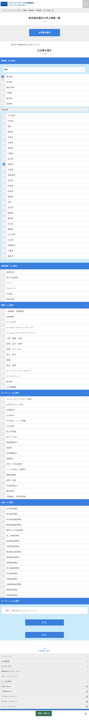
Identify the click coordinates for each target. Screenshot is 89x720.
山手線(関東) (12, 509)
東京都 (31, 10)
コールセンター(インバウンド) (19, 327)
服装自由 (10, 491)
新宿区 (11, 132)
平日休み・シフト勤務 (16, 421)
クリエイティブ (13, 376)
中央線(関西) (12, 573)
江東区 (11, 153)
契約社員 (10, 299)
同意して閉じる (44, 713)
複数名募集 (11, 475)
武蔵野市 (11, 245)
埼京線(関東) (12, 514)
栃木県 (9, 98)
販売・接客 (11, 365)
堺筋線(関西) (12, 563)
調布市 (11, 256)
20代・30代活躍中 (14, 464)
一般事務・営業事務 (15, 311)
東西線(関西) (12, 590)
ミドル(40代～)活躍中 (16, 469)
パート (9, 283)
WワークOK (11, 437)
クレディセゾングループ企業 (19, 399)
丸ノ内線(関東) (12, 536)
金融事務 (10, 317)
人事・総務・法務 (14, 338)
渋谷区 (11, 137)
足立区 (11, 224)
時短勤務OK (11, 442)
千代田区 (11, 115)
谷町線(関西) (12, 579)
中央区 (11, 121)
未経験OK (10, 410)
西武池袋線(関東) (13, 525)
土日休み (10, 415)
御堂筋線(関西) (12, 557)
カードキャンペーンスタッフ (19, 371)
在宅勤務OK (11, 453)
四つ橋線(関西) (12, 568)
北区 (10, 202)
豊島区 (11, 197)
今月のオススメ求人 (15, 404)
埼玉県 (9, 82)
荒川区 (11, 207)
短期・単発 (11, 480)
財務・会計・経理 (14, 344)
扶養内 (9, 448)
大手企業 (10, 426)
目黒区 (38, 10)
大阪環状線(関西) (13, 584)
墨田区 (11, 148)
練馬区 (11, 218)
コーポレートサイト (8, 696)
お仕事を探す (44, 32)
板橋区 (11, 213)
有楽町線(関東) (12, 541)
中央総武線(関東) (13, 519)
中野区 (11, 186)
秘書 (8, 360)
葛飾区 (11, 229)
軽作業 (9, 382)
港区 (10, 126)
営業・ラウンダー (14, 349)
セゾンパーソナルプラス (12, 10)
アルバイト (11, 288)
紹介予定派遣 (12, 277)
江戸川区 (11, 234)
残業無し (10, 459)
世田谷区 (11, 175)
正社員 (9, 294)
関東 (25, 10)
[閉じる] (85, 714)
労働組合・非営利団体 (16, 496)
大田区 (11, 170)
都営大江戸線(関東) (14, 530)
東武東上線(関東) (13, 552)
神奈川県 (10, 87)
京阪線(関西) (12, 595)
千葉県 (9, 93)
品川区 (11, 159)
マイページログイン (8, 706)
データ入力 (11, 322)
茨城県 (9, 104)
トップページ (6, 656)
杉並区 (11, 191)
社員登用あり (12, 486)
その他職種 (11, 387)
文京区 (11, 180)
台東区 (11, 143)
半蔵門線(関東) (12, 546)
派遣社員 (10, 272)
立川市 (11, 240)
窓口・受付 (11, 354)
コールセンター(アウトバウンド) (20, 333)
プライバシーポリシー (9, 701)
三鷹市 (11, 251)
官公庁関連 (11, 432)
